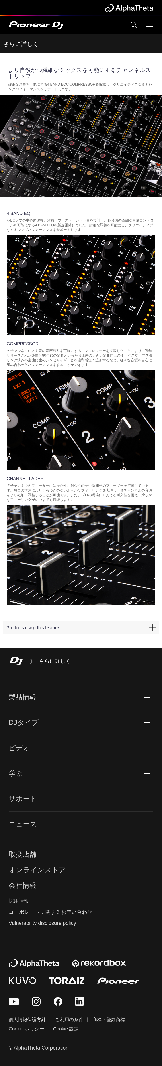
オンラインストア (37, 870)
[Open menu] (149, 25)
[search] (134, 25)
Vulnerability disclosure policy (42, 923)
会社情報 (22, 885)
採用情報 (19, 901)
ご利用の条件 (69, 1019)
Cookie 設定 (66, 1029)
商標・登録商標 (108, 1019)
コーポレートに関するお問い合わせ (51, 912)
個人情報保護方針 (27, 1019)
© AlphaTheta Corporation (39, 1048)
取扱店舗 (22, 854)
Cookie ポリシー (26, 1029)
